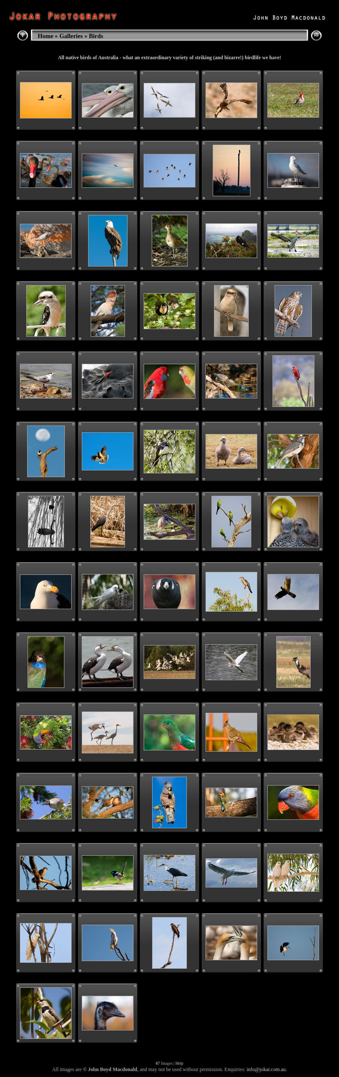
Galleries (71, 36)
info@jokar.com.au (266, 1069)
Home (45, 36)
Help (179, 1063)
